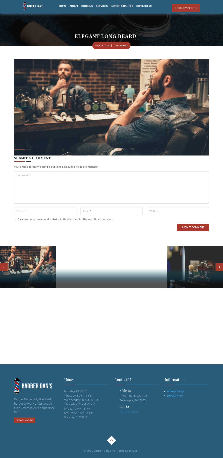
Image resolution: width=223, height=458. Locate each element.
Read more (24, 420)
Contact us (144, 5)
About (74, 5)
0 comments (120, 45)
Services (102, 5)
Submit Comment (192, 227)
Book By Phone (185, 7)
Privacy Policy (175, 391)
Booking (87, 5)
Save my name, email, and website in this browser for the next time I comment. (66, 219)
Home (62, 5)
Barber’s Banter (122, 5)
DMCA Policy (175, 395)
